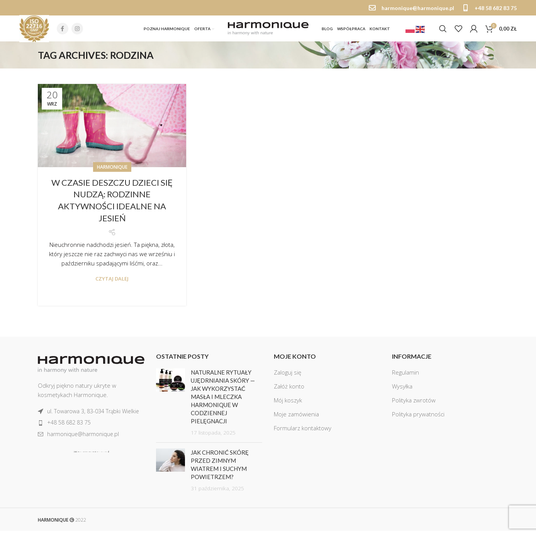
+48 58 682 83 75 (496, 8)
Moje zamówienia (296, 417)
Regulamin (405, 376)
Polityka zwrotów (414, 403)
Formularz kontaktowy (302, 431)
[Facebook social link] (62, 30)
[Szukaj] (443, 30)
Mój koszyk (288, 403)
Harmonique (112, 170)
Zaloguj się (287, 376)
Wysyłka (402, 390)
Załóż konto (289, 390)
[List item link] (91, 415)
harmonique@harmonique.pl (418, 8)
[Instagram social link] (77, 30)
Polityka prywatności (418, 417)
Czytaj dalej (112, 281)
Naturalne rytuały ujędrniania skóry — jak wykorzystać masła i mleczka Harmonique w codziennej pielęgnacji (223, 400)
